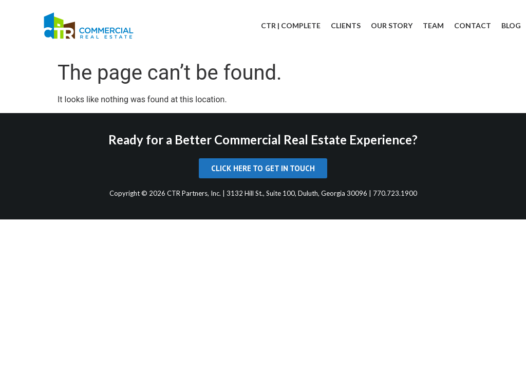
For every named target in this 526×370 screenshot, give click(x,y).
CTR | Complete (291, 25)
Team (433, 25)
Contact (472, 25)
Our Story (391, 25)
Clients (346, 25)
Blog (511, 25)
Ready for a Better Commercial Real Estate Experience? (263, 139)
